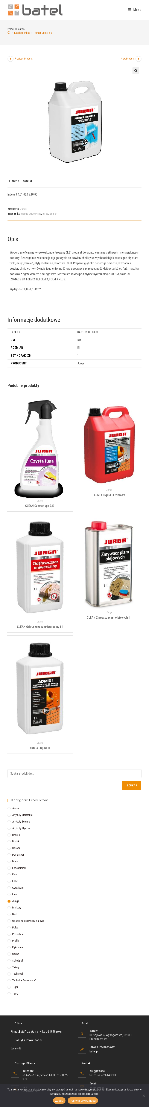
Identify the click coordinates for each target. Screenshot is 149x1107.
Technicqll (17, 973)
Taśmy (15, 967)
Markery (16, 907)
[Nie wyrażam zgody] (143, 1095)
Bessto (16, 834)
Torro (15, 993)
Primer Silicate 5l (43, 32)
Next (14, 914)
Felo (14, 874)
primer (53, 213)
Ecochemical (19, 868)
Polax (15, 927)
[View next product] (138, 59)
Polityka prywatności (83, 1100)
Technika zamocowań (24, 980)
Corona (16, 848)
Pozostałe (17, 934)
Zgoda (59, 1100)
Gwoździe (17, 887)
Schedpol (17, 960)
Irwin (15, 894)
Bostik (15, 841)
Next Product (127, 58)
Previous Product (23, 58)
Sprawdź (16, 1048)
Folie (15, 881)
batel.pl (94, 1051)
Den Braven (18, 854)
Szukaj (132, 785)
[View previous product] (11, 59)
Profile (15, 940)
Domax (16, 861)
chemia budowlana (30, 213)
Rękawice (17, 947)
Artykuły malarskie (22, 814)
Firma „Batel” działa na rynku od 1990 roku (36, 1031)
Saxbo (15, 954)
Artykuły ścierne (21, 821)
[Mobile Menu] (135, 10)
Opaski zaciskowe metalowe (28, 920)
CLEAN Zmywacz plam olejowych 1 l (109, 617)
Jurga (23, 208)
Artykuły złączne (21, 828)
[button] (135, 70)
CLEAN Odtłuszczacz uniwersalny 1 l (40, 626)
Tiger (15, 987)
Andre (15, 808)
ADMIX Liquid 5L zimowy (109, 495)
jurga (45, 213)
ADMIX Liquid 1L (39, 748)
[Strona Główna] (9, 32)
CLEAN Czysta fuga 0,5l (40, 506)
